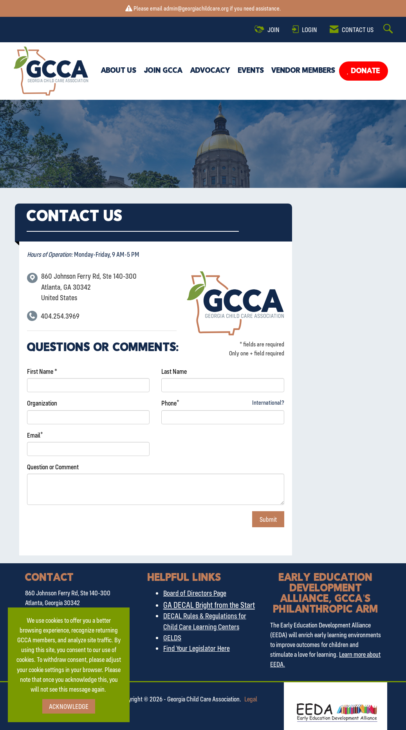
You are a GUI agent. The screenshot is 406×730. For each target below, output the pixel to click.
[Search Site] (389, 29)
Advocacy (210, 71)
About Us (118, 71)
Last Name (174, 371)
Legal (250, 699)
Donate (364, 71)
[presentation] (86, 526)
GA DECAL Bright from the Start (209, 605)
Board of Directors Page (194, 593)
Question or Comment (53, 467)
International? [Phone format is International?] (268, 402)
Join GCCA (163, 71)
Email (33, 435)
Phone (169, 403)
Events (251, 71)
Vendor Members (303, 71)
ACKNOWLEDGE (68, 706)
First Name (40, 371)
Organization (42, 403)
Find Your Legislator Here (196, 648)
